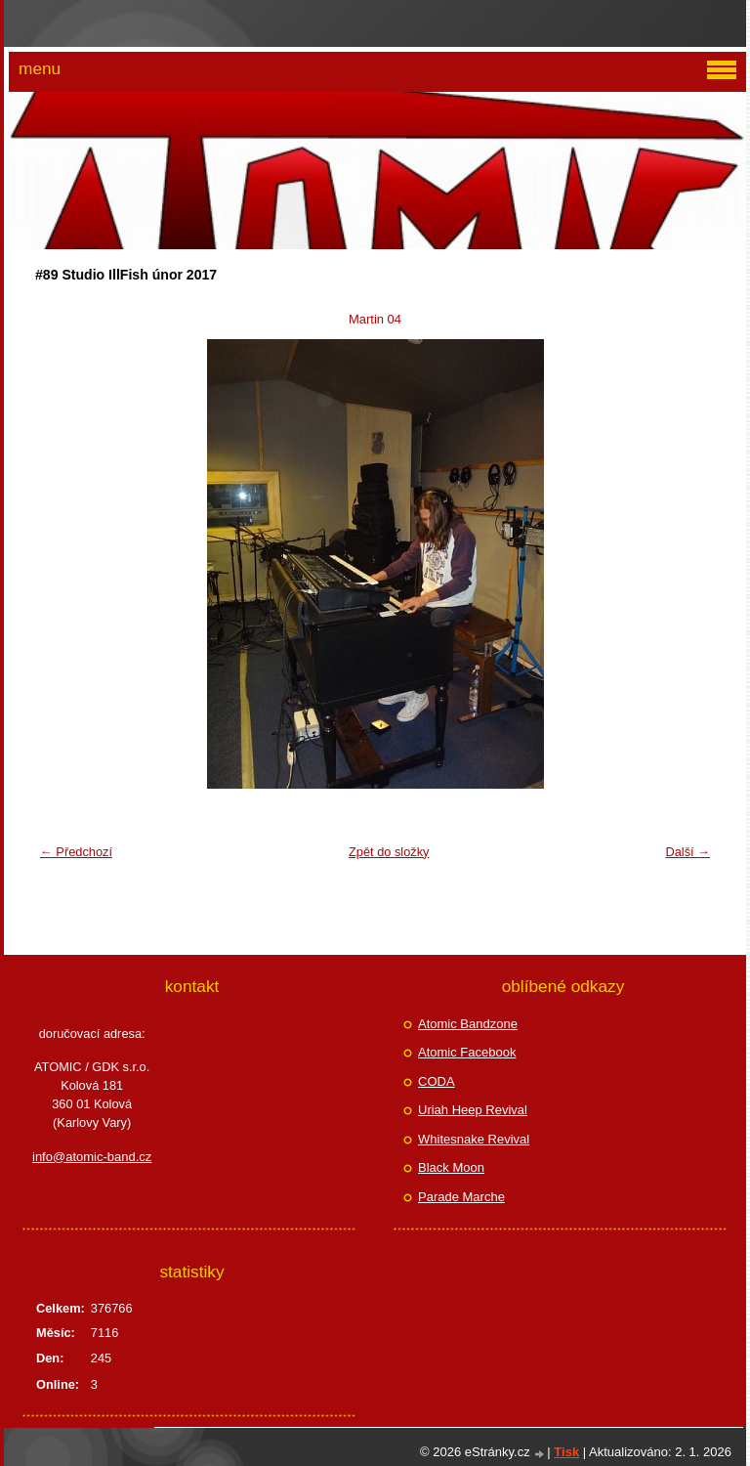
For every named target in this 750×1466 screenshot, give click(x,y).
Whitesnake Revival (473, 1139)
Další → (687, 851)
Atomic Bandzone (468, 1023)
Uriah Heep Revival (472, 1109)
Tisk (566, 1451)
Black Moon (451, 1167)
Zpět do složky (389, 851)
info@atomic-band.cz (91, 1156)
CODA (436, 1081)
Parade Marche (461, 1196)
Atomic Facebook (467, 1052)
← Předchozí (76, 851)
